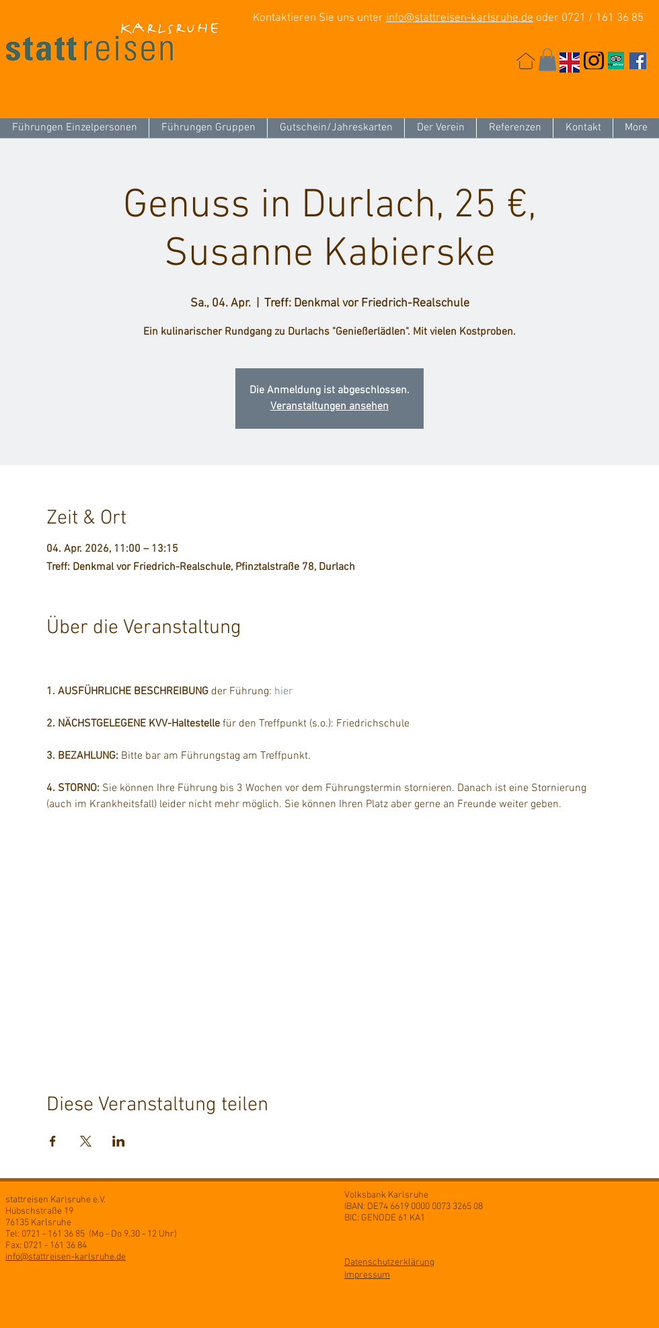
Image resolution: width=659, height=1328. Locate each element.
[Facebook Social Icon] (637, 60)
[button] (547, 59)
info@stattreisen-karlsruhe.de (459, 18)
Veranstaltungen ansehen (329, 406)
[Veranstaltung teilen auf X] (85, 1141)
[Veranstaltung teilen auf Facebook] (52, 1141)
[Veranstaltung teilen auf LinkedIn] (118, 1141)
